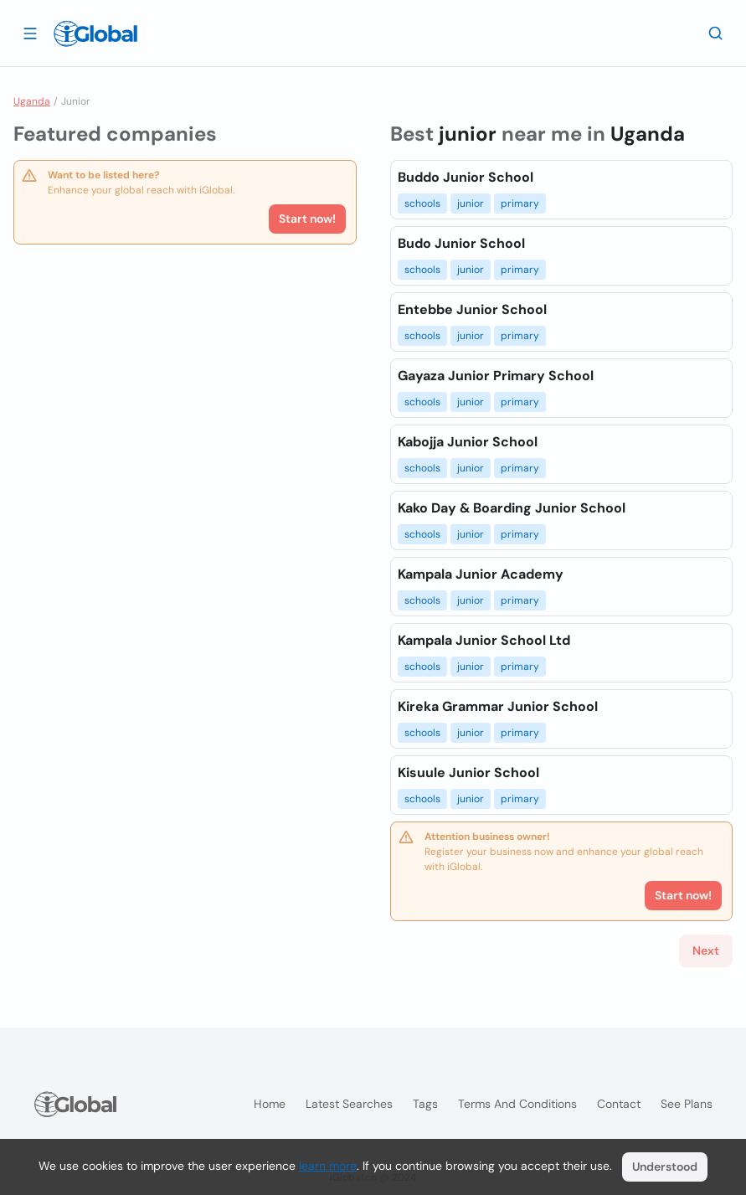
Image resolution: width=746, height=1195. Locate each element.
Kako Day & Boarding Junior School (511, 508)
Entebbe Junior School (472, 309)
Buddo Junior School (465, 177)
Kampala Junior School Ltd (484, 640)
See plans (687, 1103)
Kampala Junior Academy (480, 574)
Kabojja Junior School (468, 442)
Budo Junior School (461, 243)
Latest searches (349, 1103)
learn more (328, 1165)
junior (470, 203)
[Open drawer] (30, 32)
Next (705, 950)
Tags (425, 1103)
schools (422, 203)
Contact (619, 1103)
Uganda (31, 101)
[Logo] (95, 33)
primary (520, 203)
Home (270, 1103)
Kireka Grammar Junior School (498, 706)
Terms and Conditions (517, 1103)
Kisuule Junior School (468, 772)
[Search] (716, 32)
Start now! (307, 218)
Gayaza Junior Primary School (496, 375)
